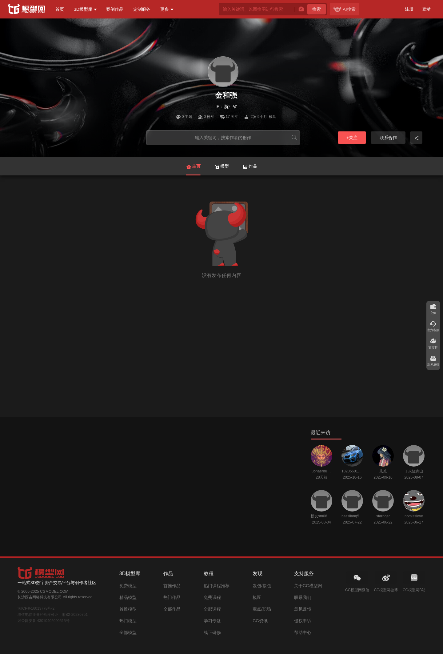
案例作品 (114, 9)
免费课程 (212, 597)
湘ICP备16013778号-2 (36, 608)
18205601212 (352, 471)
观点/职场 (262, 609)
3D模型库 (83, 9)
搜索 (316, 9)
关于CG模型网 (308, 585)
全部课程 (212, 609)
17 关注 (229, 116)
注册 (409, 8)
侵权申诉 (302, 620)
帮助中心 (302, 632)
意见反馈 (302, 609)
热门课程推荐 (216, 585)
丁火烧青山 (414, 471)
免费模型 (128, 585)
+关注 (351, 137)
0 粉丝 (206, 116)
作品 (250, 166)
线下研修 (212, 632)
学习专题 (212, 620)
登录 (426, 8)
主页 (193, 169)
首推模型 (128, 609)
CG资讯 (260, 620)
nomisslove (414, 516)
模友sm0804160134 (321, 516)
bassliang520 (352, 516)
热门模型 (128, 620)
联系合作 (388, 137)
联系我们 (302, 597)
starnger (383, 516)
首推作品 (172, 585)
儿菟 (383, 471)
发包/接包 (262, 585)
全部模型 (128, 632)
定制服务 (141, 9)
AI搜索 (344, 9)
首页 (59, 9)
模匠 (257, 597)
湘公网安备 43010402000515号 (44, 621)
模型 (221, 166)
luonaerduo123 (321, 471)
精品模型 (128, 597)
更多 (164, 9)
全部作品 (172, 609)
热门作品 (172, 597)
